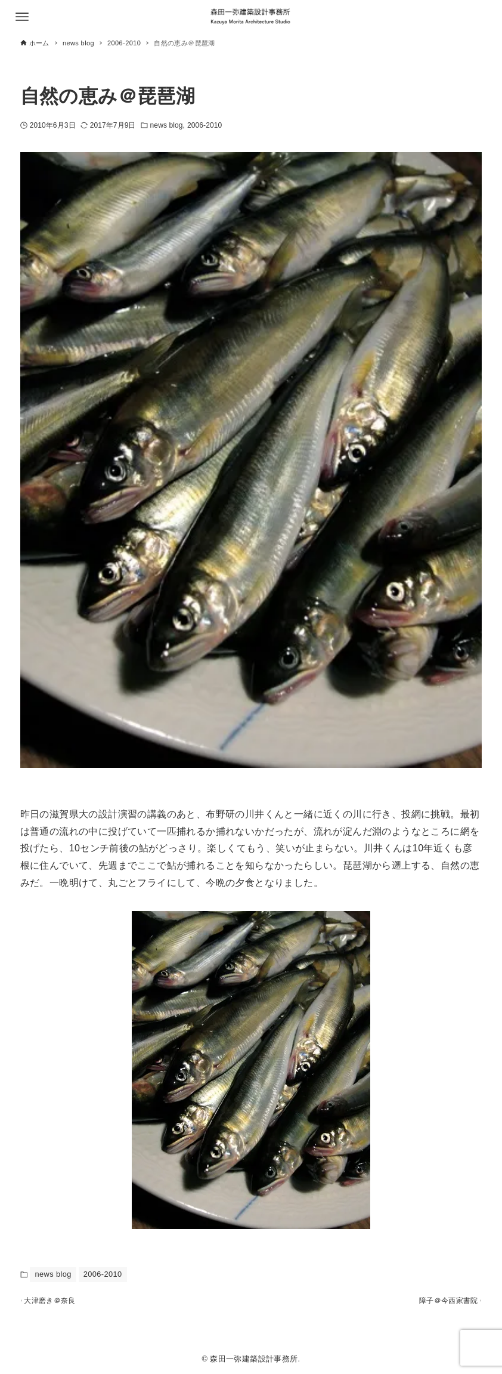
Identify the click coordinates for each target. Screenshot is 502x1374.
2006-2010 (204, 125)
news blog (166, 125)
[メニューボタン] (22, 17)
